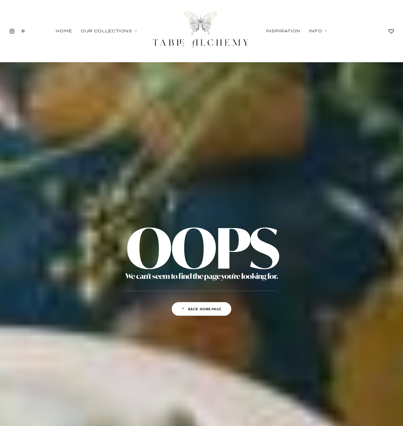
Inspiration (283, 31)
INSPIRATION (136, 383)
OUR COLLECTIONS (69, 383)
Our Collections (109, 31)
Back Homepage (201, 204)
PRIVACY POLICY (201, 383)
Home (64, 31)
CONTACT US (333, 383)
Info (318, 31)
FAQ (267, 383)
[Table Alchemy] (201, 31)
